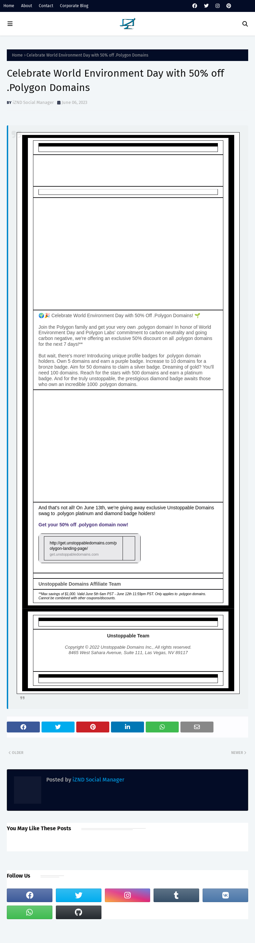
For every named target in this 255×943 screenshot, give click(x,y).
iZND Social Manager (33, 102)
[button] (89, 548)
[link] (89, 548)
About (26, 5)
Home (8, 5)
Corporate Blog (74, 5)
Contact (46, 5)
